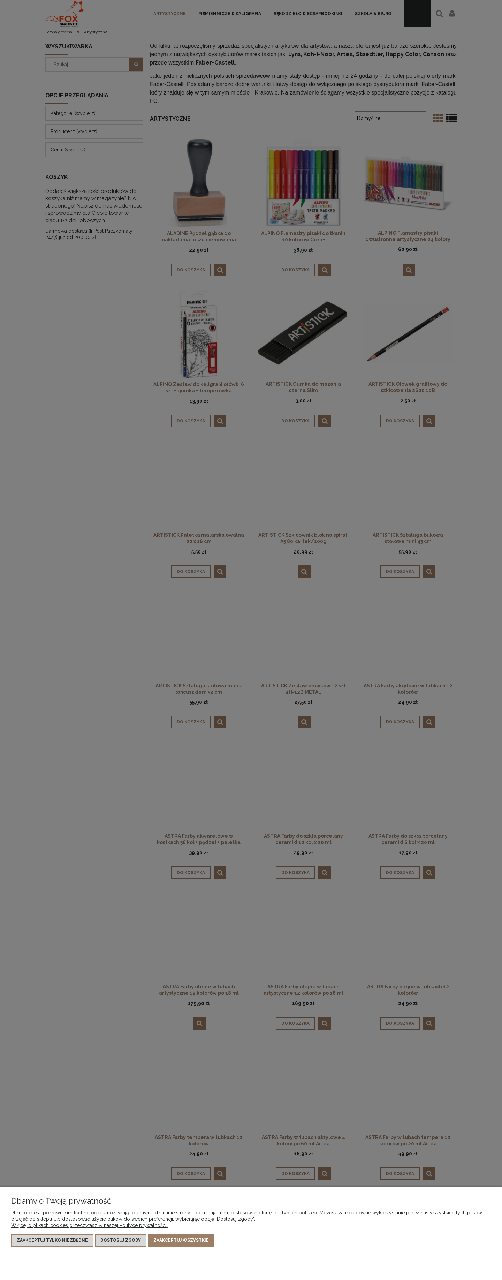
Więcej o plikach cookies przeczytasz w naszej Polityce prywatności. (89, 1225)
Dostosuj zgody (120, 1240)
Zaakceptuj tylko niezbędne (52, 1240)
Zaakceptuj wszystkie (181, 1240)
